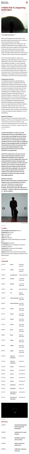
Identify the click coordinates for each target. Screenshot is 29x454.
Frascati (11, 269)
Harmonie (12, 278)
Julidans (12, 340)
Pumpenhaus (13, 384)
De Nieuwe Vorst (13, 274)
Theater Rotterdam (14, 298)
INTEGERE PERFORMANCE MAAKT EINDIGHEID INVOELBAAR (21, 426)
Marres (11, 329)
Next (25, 208)
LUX (11, 292)
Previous (3, 208)
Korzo (11, 289)
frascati (11, 264)
